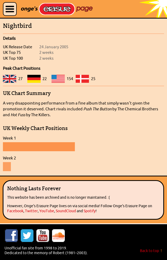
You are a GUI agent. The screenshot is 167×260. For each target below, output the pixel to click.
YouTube (46, 211)
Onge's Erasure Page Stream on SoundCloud (58, 235)
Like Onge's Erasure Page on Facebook (11, 235)
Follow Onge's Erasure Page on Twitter (27, 235)
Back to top (149, 251)
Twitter (31, 211)
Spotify (90, 211)
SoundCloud (66, 211)
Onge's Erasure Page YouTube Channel (43, 235)
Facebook (15, 211)
